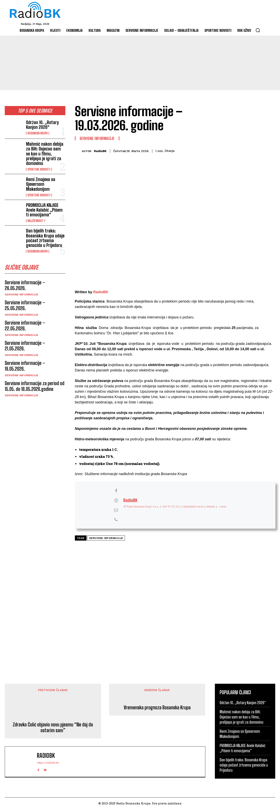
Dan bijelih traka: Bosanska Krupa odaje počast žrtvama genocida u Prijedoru (45, 238)
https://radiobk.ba (48, 762)
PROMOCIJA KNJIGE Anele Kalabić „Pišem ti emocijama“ (44, 209)
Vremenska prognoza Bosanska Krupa (157, 707)
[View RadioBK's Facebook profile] (116, 490)
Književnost (35, 220)
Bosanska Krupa (37, 133)
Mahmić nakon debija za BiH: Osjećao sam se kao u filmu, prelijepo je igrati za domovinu (44, 153)
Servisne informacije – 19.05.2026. (25, 366)
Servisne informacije (21, 295)
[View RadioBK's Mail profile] (116, 510)
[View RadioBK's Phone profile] (116, 519)
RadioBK (100, 151)
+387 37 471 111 (171, 506)
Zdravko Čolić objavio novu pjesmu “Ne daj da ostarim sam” (53, 727)
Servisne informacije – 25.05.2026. (25, 306)
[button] (258, 30)
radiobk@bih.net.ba (192, 506)
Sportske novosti (38, 169)
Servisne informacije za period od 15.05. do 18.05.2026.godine (34, 386)
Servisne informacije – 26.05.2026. (25, 285)
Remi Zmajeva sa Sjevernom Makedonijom (40, 184)
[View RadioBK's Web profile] (116, 500)
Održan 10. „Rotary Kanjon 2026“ (42, 125)
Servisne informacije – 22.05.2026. (25, 326)
